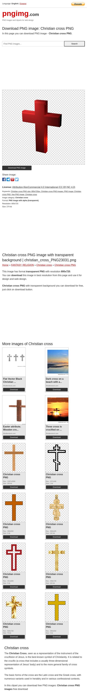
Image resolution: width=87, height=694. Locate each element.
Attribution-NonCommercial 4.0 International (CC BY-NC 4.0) (43, 187)
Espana (23, 3)
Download (14, 390)
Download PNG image (17, 168)
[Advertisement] (43, 69)
